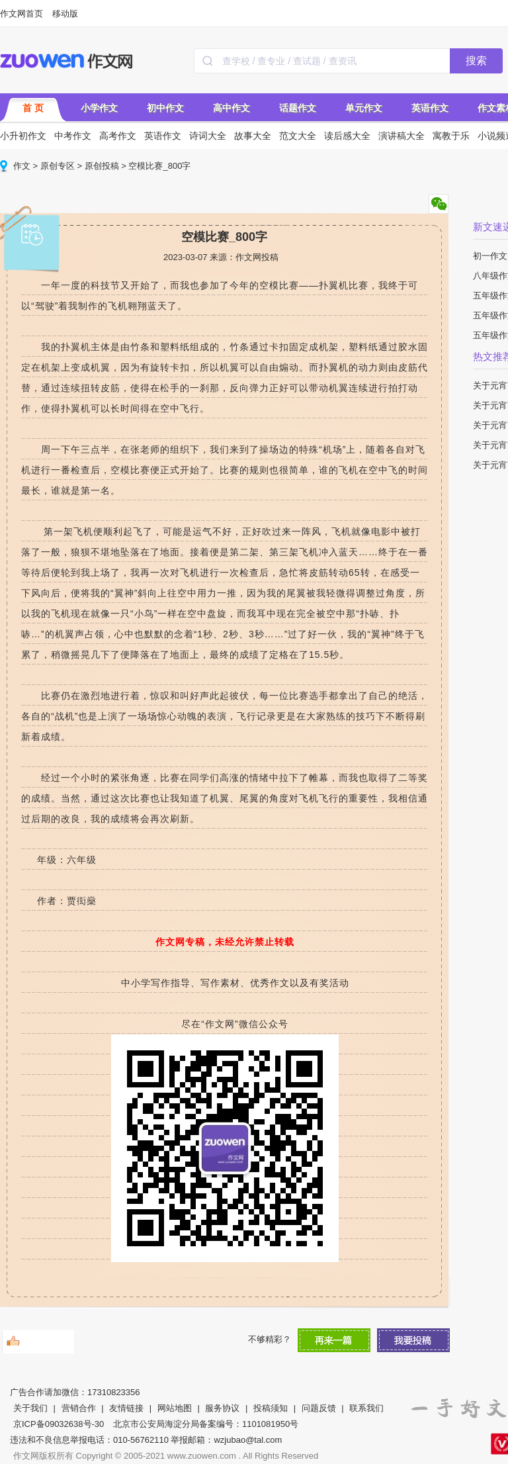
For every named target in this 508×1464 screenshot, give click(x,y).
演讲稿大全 (401, 135)
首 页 (33, 108)
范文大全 (297, 135)
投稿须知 (270, 1408)
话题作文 (297, 108)
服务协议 (222, 1408)
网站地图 (174, 1408)
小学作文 (99, 108)
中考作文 (72, 135)
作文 (21, 166)
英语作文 (429, 108)
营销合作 (79, 1408)
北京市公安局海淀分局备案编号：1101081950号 (205, 1424)
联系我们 (366, 1408)
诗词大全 (207, 135)
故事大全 (252, 135)
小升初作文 (23, 135)
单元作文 (363, 108)
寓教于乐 (451, 135)
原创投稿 (102, 166)
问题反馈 (319, 1408)
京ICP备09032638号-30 (58, 1424)
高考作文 (117, 135)
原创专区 (57, 166)
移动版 (65, 14)
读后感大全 (347, 135)
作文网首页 (21, 14)
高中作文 (231, 108)
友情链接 (126, 1408)
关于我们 (30, 1408)
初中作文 (165, 108)
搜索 (476, 60)
